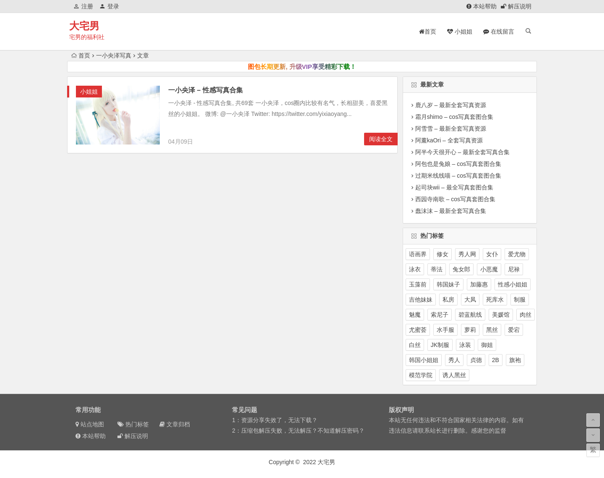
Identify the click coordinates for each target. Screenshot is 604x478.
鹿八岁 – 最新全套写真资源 (451, 105)
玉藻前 (418, 284)
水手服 (445, 329)
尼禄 (514, 269)
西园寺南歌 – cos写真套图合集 (455, 199)
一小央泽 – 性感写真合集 (205, 90)
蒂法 (437, 269)
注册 (83, 6)
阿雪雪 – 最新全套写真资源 (451, 128)
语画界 (418, 254)
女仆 (492, 254)
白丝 (415, 344)
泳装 (465, 344)
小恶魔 (489, 269)
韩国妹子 (448, 284)
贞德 (476, 360)
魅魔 (415, 314)
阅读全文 (381, 139)
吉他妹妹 (420, 299)
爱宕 (514, 329)
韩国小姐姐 (423, 360)
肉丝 (525, 314)
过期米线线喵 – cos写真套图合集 (458, 175)
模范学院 (420, 375)
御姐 (487, 344)
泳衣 (415, 269)
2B (495, 360)
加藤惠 (479, 284)
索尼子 (439, 314)
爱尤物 (517, 254)
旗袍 (515, 360)
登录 (109, 6)
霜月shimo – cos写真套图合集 (454, 116)
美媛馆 (501, 314)
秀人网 (467, 254)
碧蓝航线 (470, 314)
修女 (442, 254)
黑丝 (492, 329)
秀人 (454, 360)
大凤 (470, 299)
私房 (448, 299)
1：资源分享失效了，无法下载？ (275, 420)
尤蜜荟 (418, 329)
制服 (520, 299)
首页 (80, 55)
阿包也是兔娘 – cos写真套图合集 (458, 163)
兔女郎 (461, 269)
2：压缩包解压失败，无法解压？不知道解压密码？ (298, 430)
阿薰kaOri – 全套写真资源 (449, 140)
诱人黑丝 (454, 375)
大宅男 (84, 26)
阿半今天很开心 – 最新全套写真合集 (462, 152)
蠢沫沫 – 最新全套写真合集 (451, 210)
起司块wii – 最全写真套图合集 (454, 187)
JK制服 (440, 344)
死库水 (495, 299)
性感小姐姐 (512, 284)
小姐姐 (89, 91)
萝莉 (470, 329)
